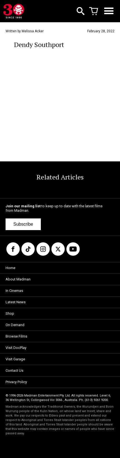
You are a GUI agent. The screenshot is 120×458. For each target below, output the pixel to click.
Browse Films (16, 336)
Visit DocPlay (16, 348)
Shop (10, 313)
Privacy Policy (16, 382)
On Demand (15, 325)
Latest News (16, 302)
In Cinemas (14, 291)
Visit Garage (15, 359)
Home (10, 268)
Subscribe (23, 224)
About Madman (18, 279)
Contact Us (14, 370)
